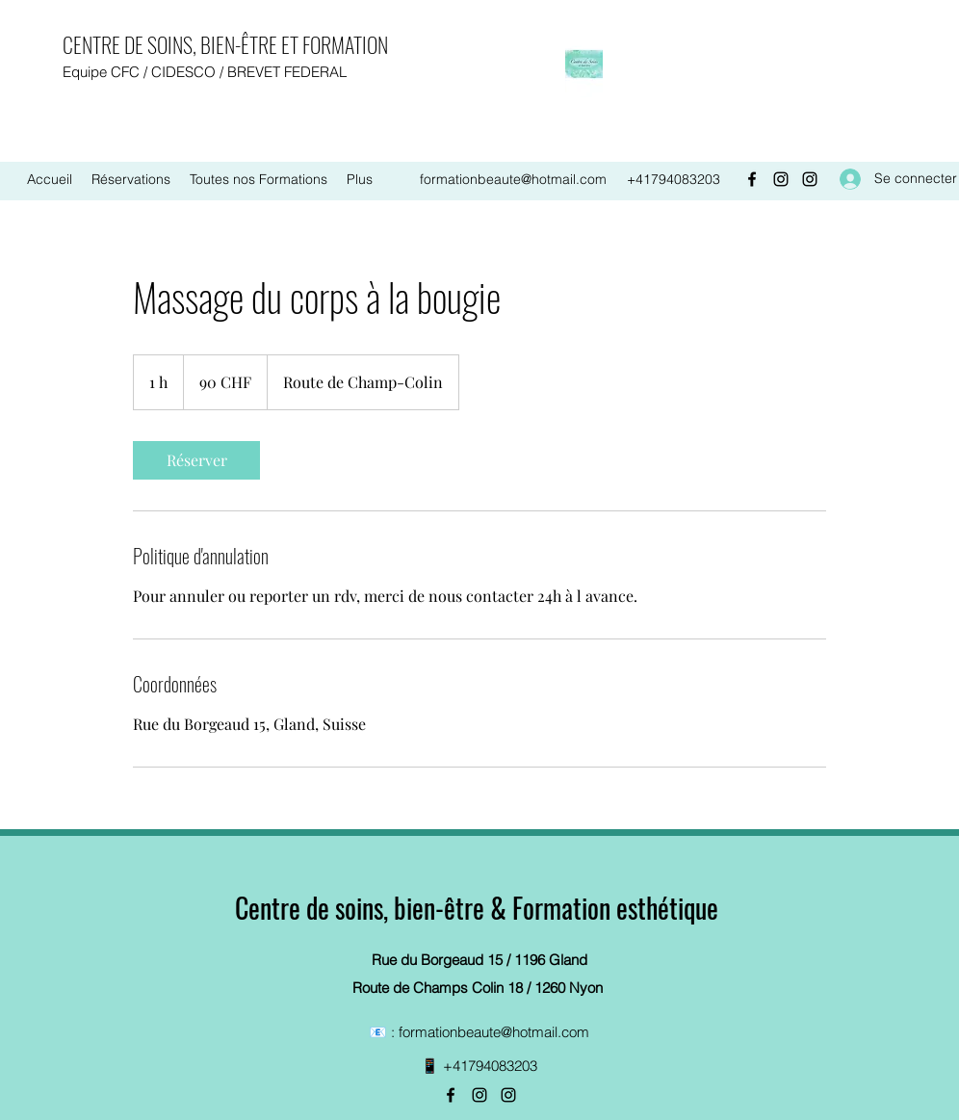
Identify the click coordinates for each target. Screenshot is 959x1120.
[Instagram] (781, 179)
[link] (196, 460)
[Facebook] (752, 179)
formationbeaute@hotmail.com (513, 179)
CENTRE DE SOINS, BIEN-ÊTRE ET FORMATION (225, 44)
